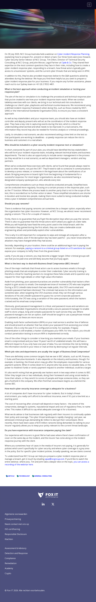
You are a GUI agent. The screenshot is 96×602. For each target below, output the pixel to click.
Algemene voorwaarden (16, 514)
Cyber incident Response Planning (73, 54)
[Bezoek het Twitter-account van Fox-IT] (53, 504)
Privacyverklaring (13, 519)
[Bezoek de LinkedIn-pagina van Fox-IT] (43, 504)
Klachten (9, 539)
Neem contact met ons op (17, 524)
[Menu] (89, 5)
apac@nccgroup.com (54, 459)
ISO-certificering (12, 529)
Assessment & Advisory (15, 548)
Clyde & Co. (67, 62)
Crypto (8, 573)
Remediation (10, 563)
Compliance (10, 558)
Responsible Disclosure (16, 534)
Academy (9, 568)
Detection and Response (16, 553)
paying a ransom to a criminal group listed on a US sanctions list (55, 248)
